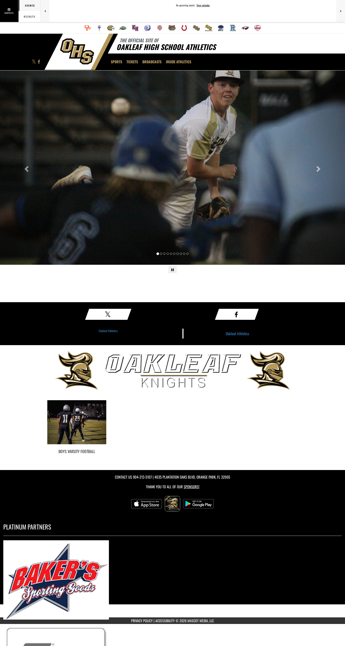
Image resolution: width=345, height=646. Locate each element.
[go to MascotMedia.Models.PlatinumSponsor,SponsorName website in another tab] (172, 580)
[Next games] (340, 11)
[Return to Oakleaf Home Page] (77, 51)
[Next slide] (319, 167)
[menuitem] (87, 27)
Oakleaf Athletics (108, 330)
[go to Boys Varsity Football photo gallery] (77, 426)
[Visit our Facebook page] (39, 62)
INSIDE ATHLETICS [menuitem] (178, 61)
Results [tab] (29, 16)
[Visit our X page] (34, 62)
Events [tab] (30, 5)
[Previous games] (45, 11)
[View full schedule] (9, 11)
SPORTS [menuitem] (116, 61)
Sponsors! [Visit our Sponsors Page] (191, 486)
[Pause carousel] (172, 269)
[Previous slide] (26, 167)
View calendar (203, 5)
